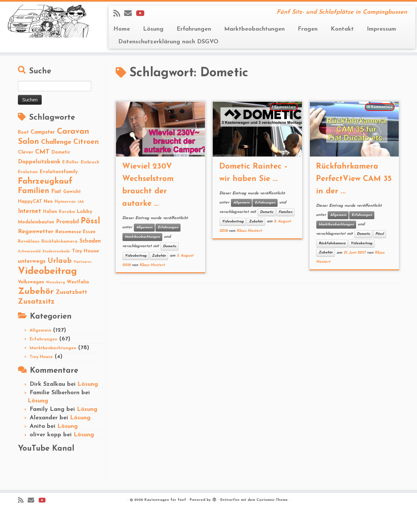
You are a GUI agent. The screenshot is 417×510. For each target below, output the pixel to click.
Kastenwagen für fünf (165, 500)
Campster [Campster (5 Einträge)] (43, 132)
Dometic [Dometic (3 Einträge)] (60, 152)
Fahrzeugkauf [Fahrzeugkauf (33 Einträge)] (45, 181)
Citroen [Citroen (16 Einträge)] (86, 142)
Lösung (153, 29)
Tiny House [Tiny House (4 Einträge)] (85, 251)
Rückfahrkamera (332, 243)
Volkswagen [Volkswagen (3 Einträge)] (31, 282)
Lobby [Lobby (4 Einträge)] (84, 211)
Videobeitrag (136, 256)
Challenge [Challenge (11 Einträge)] (56, 142)
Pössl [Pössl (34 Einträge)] (90, 221)
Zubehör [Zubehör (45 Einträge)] (36, 291)
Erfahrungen (194, 29)
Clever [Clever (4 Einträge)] (25, 152)
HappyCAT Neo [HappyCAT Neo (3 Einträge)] (35, 201)
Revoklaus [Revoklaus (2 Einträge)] (28, 241)
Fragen (308, 29)
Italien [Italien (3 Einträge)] (50, 211)
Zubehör (159, 256)
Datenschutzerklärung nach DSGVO (168, 42)
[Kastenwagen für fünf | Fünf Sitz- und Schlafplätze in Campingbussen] (48, 21)
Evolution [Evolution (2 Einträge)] (28, 172)
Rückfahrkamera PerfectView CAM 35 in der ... (354, 179)
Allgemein (40, 330)
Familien (285, 212)
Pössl (379, 234)
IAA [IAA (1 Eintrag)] (81, 202)
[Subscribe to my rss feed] (118, 14)
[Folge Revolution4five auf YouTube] (142, 14)
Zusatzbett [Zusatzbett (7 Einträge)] (71, 292)
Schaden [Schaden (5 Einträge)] (90, 241)
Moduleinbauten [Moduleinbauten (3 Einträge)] (36, 222)
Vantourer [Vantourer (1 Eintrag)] (83, 262)
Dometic (169, 246)
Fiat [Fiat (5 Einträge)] (56, 191)
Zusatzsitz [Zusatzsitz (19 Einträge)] (36, 302)
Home (121, 29)
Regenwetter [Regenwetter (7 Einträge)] (35, 231)
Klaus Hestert (152, 265)
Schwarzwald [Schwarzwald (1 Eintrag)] (29, 251)
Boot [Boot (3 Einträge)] (23, 132)
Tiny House (41, 357)
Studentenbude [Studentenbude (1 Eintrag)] (56, 251)
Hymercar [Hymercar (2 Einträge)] (65, 202)
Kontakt (342, 29)
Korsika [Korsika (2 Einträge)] (67, 212)
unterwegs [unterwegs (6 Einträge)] (32, 261)
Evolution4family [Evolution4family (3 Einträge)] (59, 172)
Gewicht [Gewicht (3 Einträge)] (72, 191)
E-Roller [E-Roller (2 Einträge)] (70, 162)
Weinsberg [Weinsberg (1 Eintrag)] (55, 282)
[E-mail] (130, 14)
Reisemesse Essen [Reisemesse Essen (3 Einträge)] (75, 232)
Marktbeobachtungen (254, 29)
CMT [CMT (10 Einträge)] (42, 152)
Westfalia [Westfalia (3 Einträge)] (78, 282)
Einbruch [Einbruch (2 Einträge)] (90, 162)
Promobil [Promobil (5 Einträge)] (67, 222)
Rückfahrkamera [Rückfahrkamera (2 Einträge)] (59, 241)
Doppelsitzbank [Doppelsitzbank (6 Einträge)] (39, 162)
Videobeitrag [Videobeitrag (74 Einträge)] (47, 271)
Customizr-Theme (272, 500)
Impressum (381, 29)
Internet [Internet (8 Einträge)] (29, 211)
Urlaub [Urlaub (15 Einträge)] (60, 261)
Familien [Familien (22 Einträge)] (33, 191)
